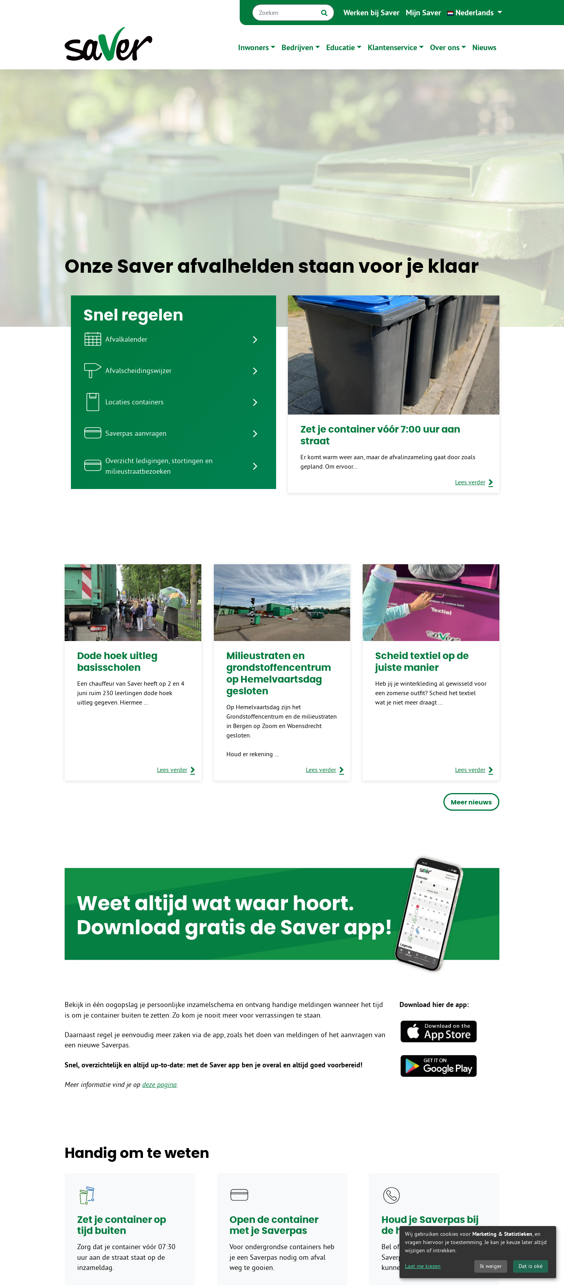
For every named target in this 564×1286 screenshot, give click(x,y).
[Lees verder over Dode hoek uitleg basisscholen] (176, 769)
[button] (474, 13)
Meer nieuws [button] (471, 802)
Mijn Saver (423, 12)
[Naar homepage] (108, 47)
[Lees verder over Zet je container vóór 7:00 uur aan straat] (474, 482)
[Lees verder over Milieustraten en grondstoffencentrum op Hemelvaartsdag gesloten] (325, 769)
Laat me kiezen (423, 1266)
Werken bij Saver (371, 12)
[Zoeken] (283, 12)
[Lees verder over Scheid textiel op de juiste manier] (474, 769)
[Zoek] (324, 12)
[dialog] (478, 1252)
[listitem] (173, 339)
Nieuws (484, 47)
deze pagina (159, 1084)
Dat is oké (530, 1266)
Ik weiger (491, 1266)
